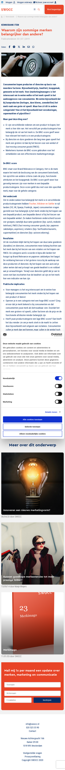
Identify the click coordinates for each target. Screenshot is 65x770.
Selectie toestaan (32, 426)
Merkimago (10, 649)
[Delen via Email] (28, 47)
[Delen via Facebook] (9, 47)
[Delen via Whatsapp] (33, 47)
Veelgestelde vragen (32, 753)
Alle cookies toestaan (32, 419)
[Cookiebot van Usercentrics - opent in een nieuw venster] (51, 334)
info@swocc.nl (32, 724)
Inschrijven (47, 700)
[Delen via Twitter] (19, 47)
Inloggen (10, 2)
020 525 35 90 (32, 727)
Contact (32, 731)
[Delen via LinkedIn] (24, 47)
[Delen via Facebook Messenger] (14, 47)
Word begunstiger (54, 9)
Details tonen (51, 412)
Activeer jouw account (46, 2)
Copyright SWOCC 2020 (32, 760)
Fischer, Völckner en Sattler (42, 203)
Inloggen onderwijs (26, 2)
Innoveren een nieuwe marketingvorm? (26, 510)
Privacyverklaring (32, 756)
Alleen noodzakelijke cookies (32, 434)
